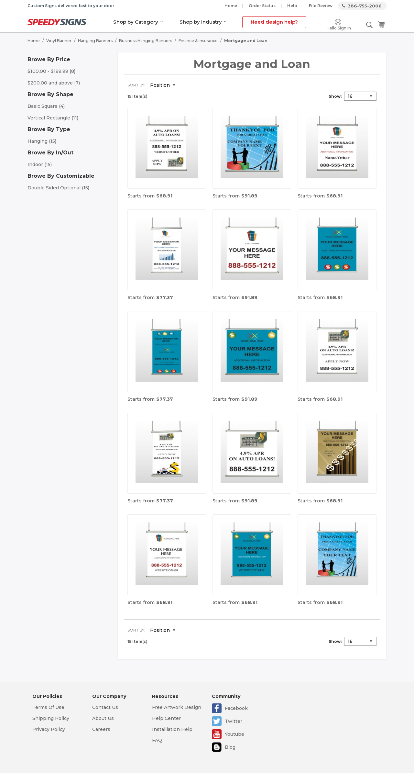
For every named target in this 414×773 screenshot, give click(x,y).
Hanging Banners (95, 40)
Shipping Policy (50, 718)
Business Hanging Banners (145, 40)
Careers (101, 729)
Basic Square (46, 106)
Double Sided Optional (58, 188)
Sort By (135, 85)
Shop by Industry (201, 22)
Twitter (233, 721)
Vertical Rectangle (52, 118)
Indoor (39, 164)
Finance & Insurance (198, 40)
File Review (320, 5)
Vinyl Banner (58, 40)
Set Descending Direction (185, 85)
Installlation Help (172, 729)
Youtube (234, 734)
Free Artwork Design (176, 707)
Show (335, 96)
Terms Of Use (48, 707)
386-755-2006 (365, 5)
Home (230, 5)
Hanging (41, 141)
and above (53, 83)
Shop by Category (135, 22)
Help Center (166, 718)
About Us (103, 718)
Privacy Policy (48, 729)
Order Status (262, 5)
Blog (230, 747)
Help (292, 5)
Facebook (236, 708)
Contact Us (105, 707)
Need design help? (274, 22)
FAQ (157, 740)
